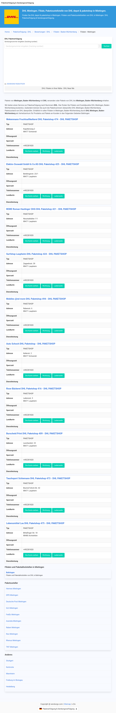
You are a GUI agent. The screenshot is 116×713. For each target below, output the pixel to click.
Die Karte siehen (31, 151)
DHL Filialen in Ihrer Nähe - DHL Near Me (58, 88)
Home (7, 32)
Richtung (46, 151)
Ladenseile (58, 151)
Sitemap (67, 704)
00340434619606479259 (16, 84)
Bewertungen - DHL (42, 32)
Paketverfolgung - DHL (22, 32)
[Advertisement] (58, 65)
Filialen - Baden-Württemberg (65, 32)
